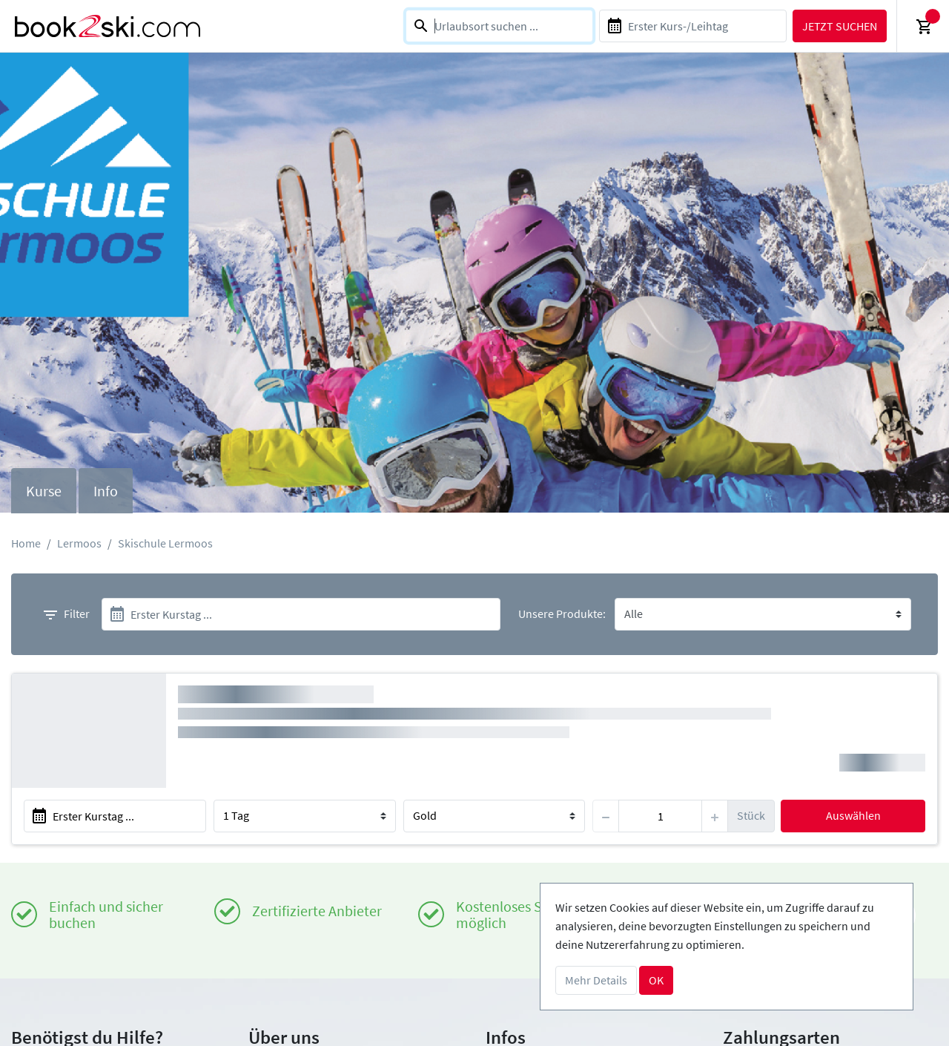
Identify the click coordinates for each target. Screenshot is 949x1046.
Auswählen (853, 815)
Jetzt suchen (839, 26)
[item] (660, 816)
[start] (301, 614)
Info (105, 490)
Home (26, 543)
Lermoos (79, 543)
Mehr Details (596, 980)
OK (656, 980)
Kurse (44, 490)
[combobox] (499, 26)
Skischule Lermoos (165, 543)
